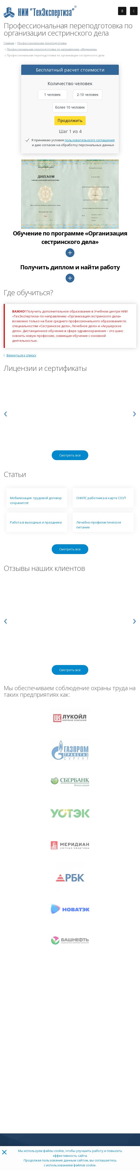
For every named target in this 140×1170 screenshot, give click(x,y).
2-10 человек (88, 94)
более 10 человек (70, 107)
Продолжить (70, 120)
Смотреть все (70, 455)
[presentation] (5, 412)
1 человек (52, 94)
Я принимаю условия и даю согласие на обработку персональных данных (73, 142)
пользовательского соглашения (90, 140)
